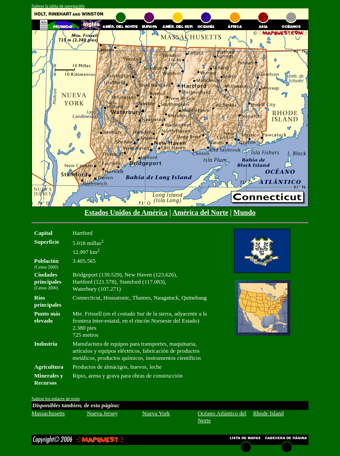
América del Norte (200, 212)
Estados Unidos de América (125, 212)
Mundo (244, 212)
